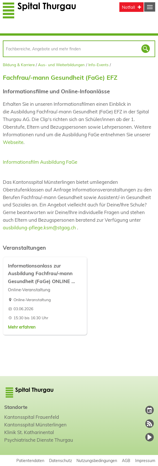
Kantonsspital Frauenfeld (31, 417)
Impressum (145, 460)
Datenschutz (60, 460)
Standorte (15, 407)
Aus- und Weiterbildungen (61, 64)
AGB (126, 460)
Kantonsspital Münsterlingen (35, 425)
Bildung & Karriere (19, 64)
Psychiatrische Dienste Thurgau (38, 440)
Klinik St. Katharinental (29, 432)
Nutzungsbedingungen (96, 460)
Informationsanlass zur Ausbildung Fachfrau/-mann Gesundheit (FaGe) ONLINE (40, 273)
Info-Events (98, 64)
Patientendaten (30, 460)
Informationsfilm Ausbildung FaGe (40, 162)
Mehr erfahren (22, 327)
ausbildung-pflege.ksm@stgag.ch (40, 227)
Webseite (13, 142)
